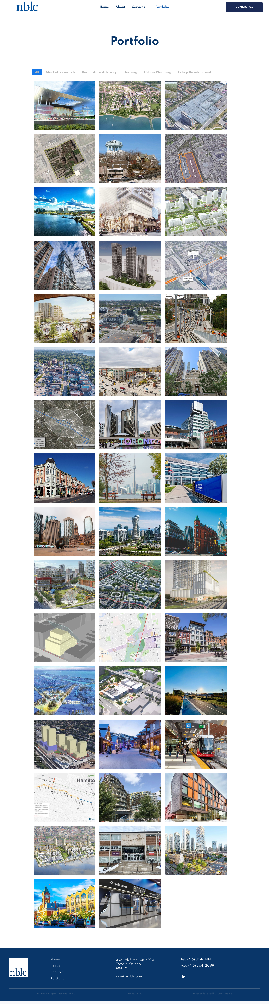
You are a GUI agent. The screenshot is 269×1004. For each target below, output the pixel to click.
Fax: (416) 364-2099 (197, 965)
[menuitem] (104, 7)
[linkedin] (183, 977)
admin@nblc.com (129, 976)
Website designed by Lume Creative (212, 994)
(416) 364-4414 (199, 959)
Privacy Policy (134, 994)
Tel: (183, 959)
